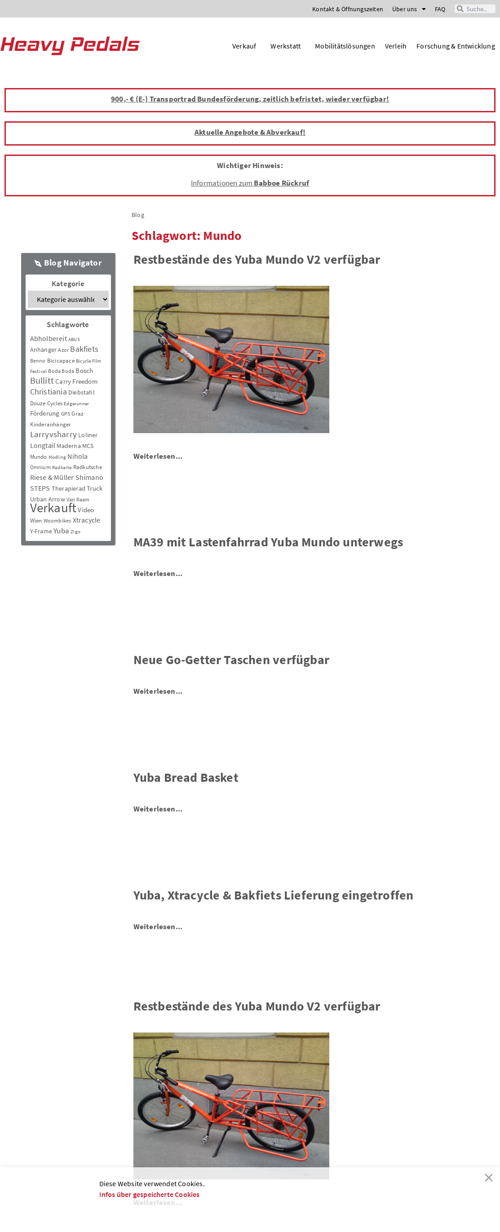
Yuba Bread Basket (186, 777)
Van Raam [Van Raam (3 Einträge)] (78, 499)
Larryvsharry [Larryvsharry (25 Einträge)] (53, 434)
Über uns (409, 8)
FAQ (440, 9)
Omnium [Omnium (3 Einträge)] (40, 467)
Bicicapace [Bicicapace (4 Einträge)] (61, 360)
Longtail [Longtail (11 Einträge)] (43, 445)
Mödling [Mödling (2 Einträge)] (57, 457)
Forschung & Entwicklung (455, 45)
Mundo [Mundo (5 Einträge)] (38, 457)
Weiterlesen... (158, 456)
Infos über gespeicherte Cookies (149, 1194)
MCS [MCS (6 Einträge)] (88, 446)
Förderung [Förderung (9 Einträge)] (45, 413)
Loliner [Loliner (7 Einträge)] (87, 435)
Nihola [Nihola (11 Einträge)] (77, 456)
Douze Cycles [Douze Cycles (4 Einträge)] (46, 403)
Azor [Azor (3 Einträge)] (63, 349)
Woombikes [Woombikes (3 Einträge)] (57, 520)
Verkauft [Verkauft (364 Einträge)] (53, 507)
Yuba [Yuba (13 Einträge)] (61, 531)
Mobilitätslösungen (345, 45)
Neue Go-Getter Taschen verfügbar (231, 659)
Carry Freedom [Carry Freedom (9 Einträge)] (76, 381)
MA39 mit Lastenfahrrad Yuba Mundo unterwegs (268, 542)
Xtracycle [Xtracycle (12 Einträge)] (87, 519)
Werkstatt (287, 45)
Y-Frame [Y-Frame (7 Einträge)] (41, 531)
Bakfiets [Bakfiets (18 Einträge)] (84, 349)
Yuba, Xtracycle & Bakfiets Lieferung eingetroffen (273, 895)
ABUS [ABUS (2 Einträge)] (74, 339)
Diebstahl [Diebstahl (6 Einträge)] (81, 392)
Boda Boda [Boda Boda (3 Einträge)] (61, 371)
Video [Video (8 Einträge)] (86, 509)
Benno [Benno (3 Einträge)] (38, 360)
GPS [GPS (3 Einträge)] (66, 413)
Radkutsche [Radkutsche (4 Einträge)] (87, 467)
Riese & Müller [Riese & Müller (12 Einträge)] (52, 477)
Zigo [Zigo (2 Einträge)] (75, 532)
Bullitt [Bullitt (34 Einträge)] (42, 380)
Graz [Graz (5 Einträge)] (77, 413)
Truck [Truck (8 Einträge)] (94, 488)
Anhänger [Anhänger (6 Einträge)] (43, 350)
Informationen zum (250, 183)
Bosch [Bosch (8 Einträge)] (84, 370)
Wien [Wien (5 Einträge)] (36, 520)
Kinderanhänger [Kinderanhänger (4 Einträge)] (50, 424)
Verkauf (246, 45)
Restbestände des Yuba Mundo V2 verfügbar (257, 259)
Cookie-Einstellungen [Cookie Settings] (366, 1214)
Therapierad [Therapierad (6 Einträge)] (68, 488)
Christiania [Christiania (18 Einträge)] (48, 391)
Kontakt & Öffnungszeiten (347, 9)
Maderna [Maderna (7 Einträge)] (68, 446)
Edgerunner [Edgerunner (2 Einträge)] (76, 404)
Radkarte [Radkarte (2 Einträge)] (62, 467)
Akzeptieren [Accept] (122, 1214)
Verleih (396, 45)
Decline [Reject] (169, 1214)
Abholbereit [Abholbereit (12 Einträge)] (48, 338)
